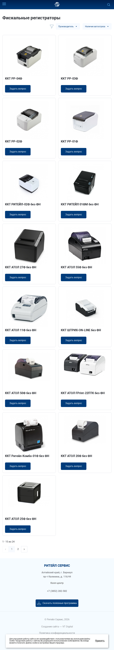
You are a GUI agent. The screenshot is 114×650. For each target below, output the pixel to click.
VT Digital (67, 626)
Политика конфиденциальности (57, 633)
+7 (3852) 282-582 (57, 591)
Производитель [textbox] (66, 26)
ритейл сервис (57, 565)
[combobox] (68, 26)
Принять (100, 641)
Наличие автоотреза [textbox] (95, 26)
